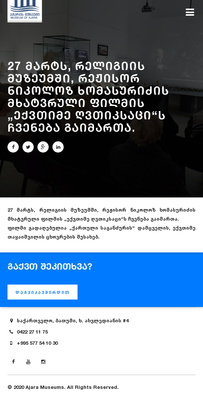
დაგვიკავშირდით (42, 292)
